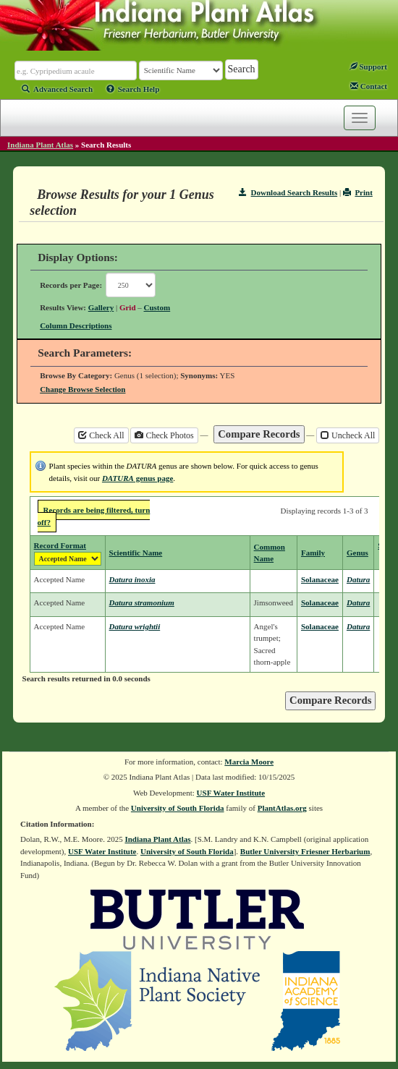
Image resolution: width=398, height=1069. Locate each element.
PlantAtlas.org (282, 808)
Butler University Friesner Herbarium (305, 851)
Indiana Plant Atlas (40, 144)
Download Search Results (288, 192)
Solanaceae (320, 579)
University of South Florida (177, 808)
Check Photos (164, 435)
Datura (358, 579)
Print (358, 192)
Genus (357, 552)
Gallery (101, 307)
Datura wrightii (135, 626)
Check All (101, 435)
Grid (127, 307)
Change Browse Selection (82, 389)
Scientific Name (136, 552)
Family (313, 552)
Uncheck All (348, 435)
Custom (157, 307)
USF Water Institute (231, 792)
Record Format (60, 545)
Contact (368, 86)
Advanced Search (57, 89)
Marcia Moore (249, 761)
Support (368, 66)
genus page (137, 478)
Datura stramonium (141, 602)
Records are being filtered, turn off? (94, 516)
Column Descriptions (75, 325)
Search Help (133, 89)
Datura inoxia (132, 579)
